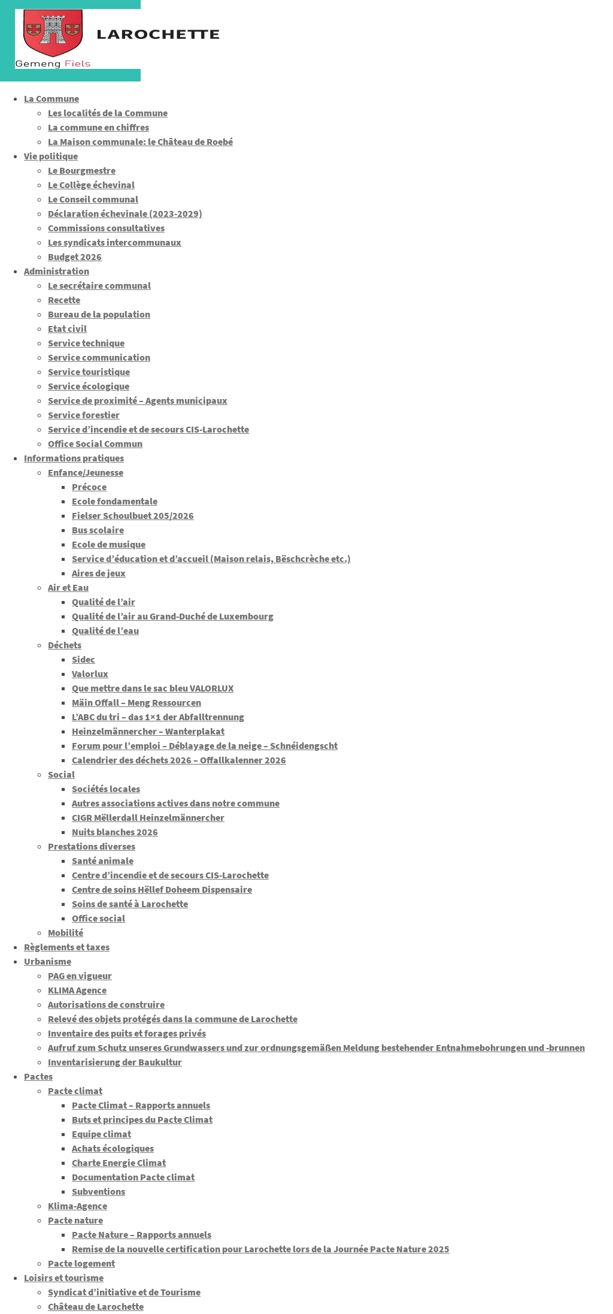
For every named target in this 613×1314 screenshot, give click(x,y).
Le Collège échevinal (91, 185)
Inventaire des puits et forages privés (127, 1033)
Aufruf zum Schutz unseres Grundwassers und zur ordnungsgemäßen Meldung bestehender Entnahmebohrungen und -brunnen (316, 1047)
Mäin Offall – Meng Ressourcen (136, 702)
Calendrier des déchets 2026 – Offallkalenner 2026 (179, 760)
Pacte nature (75, 1220)
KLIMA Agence (77, 990)
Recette (64, 300)
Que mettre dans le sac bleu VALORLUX (152, 688)
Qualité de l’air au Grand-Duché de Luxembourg (173, 616)
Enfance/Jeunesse (85, 472)
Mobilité (65, 932)
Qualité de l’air (103, 602)
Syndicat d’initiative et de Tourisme (124, 1292)
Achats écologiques (113, 1148)
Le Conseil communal (93, 199)
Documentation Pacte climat (133, 1177)
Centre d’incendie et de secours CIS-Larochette (170, 875)
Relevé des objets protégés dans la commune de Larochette (173, 1019)
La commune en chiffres (98, 127)
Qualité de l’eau (105, 630)
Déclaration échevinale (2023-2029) (125, 213)
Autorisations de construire (106, 1004)
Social (61, 774)
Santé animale (102, 860)
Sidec (83, 659)
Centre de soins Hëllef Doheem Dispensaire (162, 889)
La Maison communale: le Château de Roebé (140, 141)
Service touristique (89, 371)
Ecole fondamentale (114, 501)
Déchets (64, 645)
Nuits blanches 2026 (115, 832)
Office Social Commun (95, 443)
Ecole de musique (108, 544)
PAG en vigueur (80, 975)
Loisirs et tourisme (64, 1277)
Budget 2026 (75, 256)
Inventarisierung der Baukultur (115, 1062)
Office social (98, 918)
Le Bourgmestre (82, 170)
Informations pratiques (74, 458)
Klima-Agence (77, 1206)
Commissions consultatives (106, 228)
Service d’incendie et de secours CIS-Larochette (148, 429)
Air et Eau (68, 587)
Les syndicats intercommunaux (114, 242)
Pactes (38, 1076)
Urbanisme (47, 961)
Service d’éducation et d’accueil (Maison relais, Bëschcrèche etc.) (211, 558)
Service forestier (84, 415)
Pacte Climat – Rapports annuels (141, 1105)
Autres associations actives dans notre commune (176, 803)
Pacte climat (75, 1090)
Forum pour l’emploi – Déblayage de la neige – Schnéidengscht (205, 745)
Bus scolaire (98, 530)
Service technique (86, 343)
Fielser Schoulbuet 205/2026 (133, 515)
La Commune (51, 98)
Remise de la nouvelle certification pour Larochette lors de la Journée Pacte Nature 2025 (261, 1249)
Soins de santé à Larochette (130, 904)
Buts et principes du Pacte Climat (142, 1119)
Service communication (99, 357)
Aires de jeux (99, 573)
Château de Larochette (96, 1306)
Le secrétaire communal (99, 285)
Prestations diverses (91, 846)
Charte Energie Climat (119, 1162)
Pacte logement (81, 1263)
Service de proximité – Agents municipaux (137, 400)
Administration (56, 271)
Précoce (89, 487)
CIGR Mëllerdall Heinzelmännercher (148, 817)
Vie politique (51, 156)
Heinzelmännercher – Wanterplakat (148, 731)
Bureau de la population (99, 314)
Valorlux (90, 673)
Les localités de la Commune (108, 113)
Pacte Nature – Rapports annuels (141, 1234)
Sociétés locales (106, 789)
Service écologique (88, 386)
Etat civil (67, 328)
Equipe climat (101, 1134)
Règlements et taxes (67, 947)
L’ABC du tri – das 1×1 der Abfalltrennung (158, 717)
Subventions (98, 1191)
